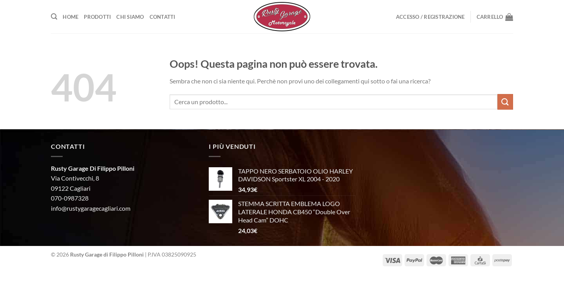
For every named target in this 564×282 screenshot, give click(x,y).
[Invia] (505, 101)
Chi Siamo (130, 17)
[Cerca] (54, 16)
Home (70, 17)
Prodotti (97, 17)
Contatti (162, 17)
